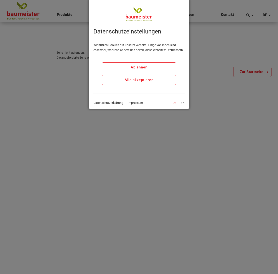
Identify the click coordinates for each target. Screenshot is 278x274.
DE (174, 103)
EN (183, 103)
